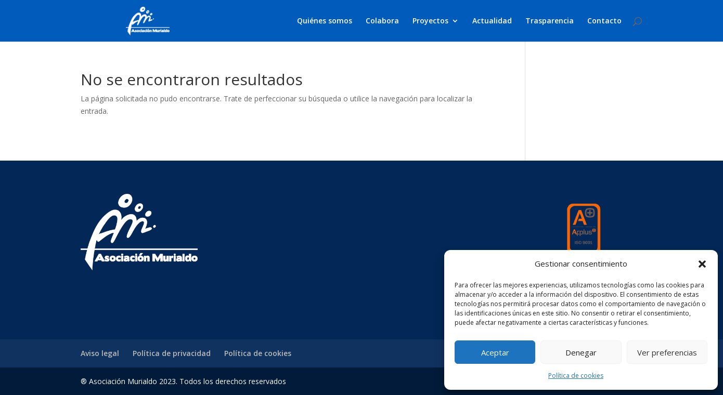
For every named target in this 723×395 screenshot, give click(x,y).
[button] (702, 264)
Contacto (604, 21)
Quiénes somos (324, 21)
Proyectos (430, 21)
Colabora (382, 21)
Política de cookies (575, 375)
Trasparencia (549, 21)
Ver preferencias (667, 352)
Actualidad (492, 21)
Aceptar (495, 352)
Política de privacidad (172, 353)
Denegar (581, 352)
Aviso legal (100, 353)
